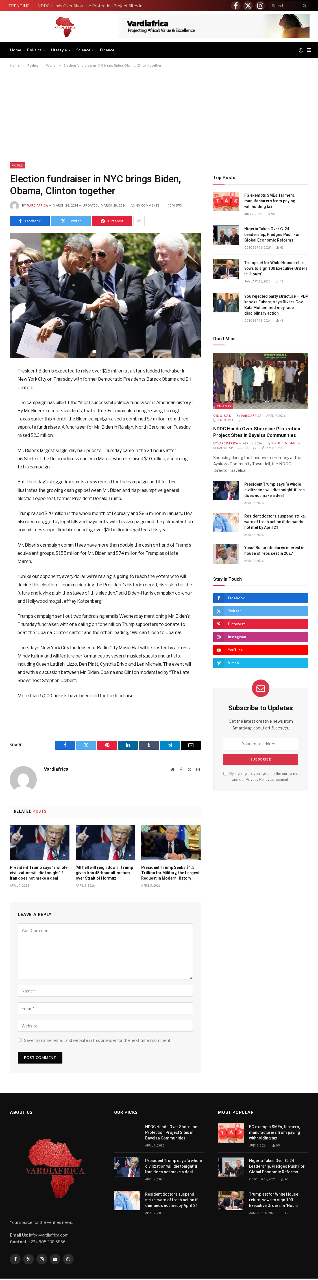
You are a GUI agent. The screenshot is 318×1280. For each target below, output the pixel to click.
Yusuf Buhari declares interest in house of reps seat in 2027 (274, 550)
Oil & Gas (224, 406)
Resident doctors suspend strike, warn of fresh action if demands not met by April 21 (275, 522)
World (17, 165)
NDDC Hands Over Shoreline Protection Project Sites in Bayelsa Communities (94, 5)
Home (15, 49)
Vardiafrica (37, 205)
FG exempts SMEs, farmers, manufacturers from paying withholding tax (269, 201)
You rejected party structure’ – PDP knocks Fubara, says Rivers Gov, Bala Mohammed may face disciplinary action (276, 304)
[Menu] (309, 50)
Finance (107, 49)
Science (83, 49)
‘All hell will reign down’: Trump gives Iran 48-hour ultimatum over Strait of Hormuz (104, 872)
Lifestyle (59, 49)
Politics (34, 49)
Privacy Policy (257, 779)
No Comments (145, 205)
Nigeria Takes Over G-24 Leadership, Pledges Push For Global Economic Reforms (272, 234)
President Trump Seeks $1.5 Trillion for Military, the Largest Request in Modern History (170, 872)
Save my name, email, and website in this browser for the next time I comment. (97, 1040)
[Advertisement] (159, 114)
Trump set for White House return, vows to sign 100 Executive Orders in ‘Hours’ (276, 268)
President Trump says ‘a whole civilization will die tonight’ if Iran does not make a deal (38, 872)
